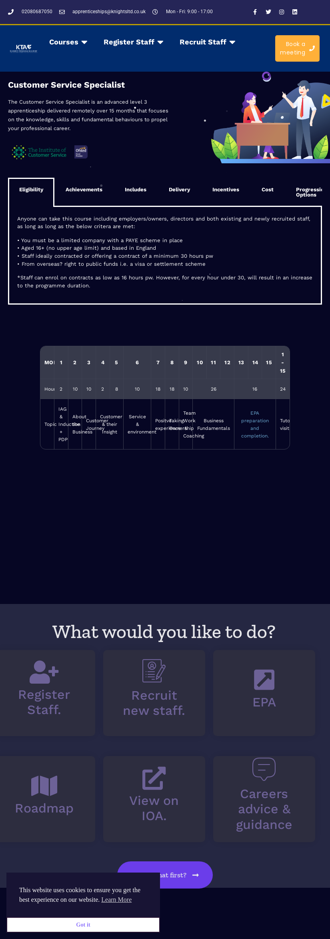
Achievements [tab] (62, 190)
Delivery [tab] (157, 190)
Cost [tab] (246, 190)
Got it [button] (83, 924)
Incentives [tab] (204, 190)
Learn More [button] (116, 899)
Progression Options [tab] (290, 192)
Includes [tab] (114, 190)
